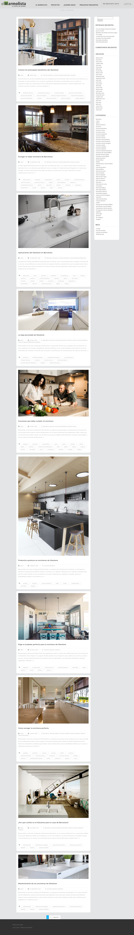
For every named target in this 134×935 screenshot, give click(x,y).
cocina (74, 275)
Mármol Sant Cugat (101, 176)
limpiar (65, 583)
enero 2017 (99, 110)
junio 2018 (98, 82)
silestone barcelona (51, 98)
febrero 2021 (99, 58)
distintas (82, 275)
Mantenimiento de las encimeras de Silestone (37, 883)
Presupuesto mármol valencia (104, 208)
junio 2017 (98, 102)
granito (66, 446)
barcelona (37, 179)
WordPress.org (100, 234)
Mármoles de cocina (101, 184)
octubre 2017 (99, 97)
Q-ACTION (23, 586)
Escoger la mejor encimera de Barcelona (35, 157)
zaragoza (98, 219)
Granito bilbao (99, 160)
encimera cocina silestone (75, 93)
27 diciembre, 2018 (34, 162)
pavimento (51, 281)
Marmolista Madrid (101, 189)
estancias (56, 278)
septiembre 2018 (100, 78)
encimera (67, 179)
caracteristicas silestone (44, 93)
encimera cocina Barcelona (45, 446)
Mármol (83, 733)
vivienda (60, 187)
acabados (25, 444)
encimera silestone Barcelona (62, 75)
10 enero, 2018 (33, 649)
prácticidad (78, 185)
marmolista (49, 185)
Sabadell (23, 847)
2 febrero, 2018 (33, 565)
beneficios (53, 275)
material (58, 185)
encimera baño (36, 667)
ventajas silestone (79, 98)
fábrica (65, 278)
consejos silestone (59, 93)
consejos (25, 583)
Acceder (98, 228)
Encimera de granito (101, 134)
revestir (34, 187)
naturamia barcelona (101, 199)
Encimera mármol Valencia (103, 141)
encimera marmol (25, 182)
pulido (84, 667)
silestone (73, 75)
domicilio (23, 278)
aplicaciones (26, 275)
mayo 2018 (99, 84)
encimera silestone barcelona (58, 95)
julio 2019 (98, 65)
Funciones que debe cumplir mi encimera (35, 421)
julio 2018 (98, 80)
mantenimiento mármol (27, 185)
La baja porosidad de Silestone (31, 335)
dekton (81, 444)
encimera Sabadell (101, 147)
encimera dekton (54, 733)
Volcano (49, 670)
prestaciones (71, 281)
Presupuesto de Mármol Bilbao (104, 204)
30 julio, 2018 (32, 340)
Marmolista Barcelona (102, 42)
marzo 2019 (99, 71)
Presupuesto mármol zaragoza (104, 210)
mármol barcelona (23, 735)
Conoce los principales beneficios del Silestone (38, 70)
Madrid (98, 162)
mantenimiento (75, 583)
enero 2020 (99, 61)
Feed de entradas (100, 230)
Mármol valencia (100, 178)
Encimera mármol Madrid (103, 139)
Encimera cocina (74, 162)
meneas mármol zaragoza (103, 195)
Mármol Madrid (100, 173)
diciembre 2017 (100, 93)
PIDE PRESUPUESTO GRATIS (111, 4)
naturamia (98, 197)
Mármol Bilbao (100, 169)
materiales (68, 185)
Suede (31, 670)
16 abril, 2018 (32, 426)
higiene (74, 446)
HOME (62, 10)
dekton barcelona (100, 124)
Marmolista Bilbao (101, 187)
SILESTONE (70, 10)
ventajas (66, 283)
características (48, 179)
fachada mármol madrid (102, 154)
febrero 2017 (99, 108)
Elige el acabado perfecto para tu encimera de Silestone (42, 644)
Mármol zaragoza (100, 180)
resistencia (57, 758)
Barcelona (49, 162)
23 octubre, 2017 (33, 828)
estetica (51, 182)
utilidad (58, 283)
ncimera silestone (78, 828)
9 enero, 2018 (32, 733)
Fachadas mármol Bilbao (102, 156)
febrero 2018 (99, 89)
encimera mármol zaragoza (103, 143)
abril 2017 (98, 104)
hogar (57, 583)
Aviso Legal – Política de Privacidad (22, 927)
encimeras (52, 755)
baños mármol (26, 179)
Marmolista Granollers (102, 40)
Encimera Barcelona (64, 162)
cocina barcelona (68, 357)
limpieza (32, 281)
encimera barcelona (79, 179)
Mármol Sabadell (100, 175)
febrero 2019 (99, 72)
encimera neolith (64, 733)
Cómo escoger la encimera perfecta (33, 728)
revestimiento (24, 187)
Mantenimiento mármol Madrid (104, 163)
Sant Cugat (99, 213)
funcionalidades (61, 182)
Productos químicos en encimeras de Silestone (38, 560)
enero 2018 (99, 91)
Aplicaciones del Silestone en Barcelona (35, 253)
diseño (58, 179)
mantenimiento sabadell (41, 845)
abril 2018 (98, 85)
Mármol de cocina (101, 171)
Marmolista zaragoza (101, 193)
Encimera (55, 162)
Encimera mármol (101, 137)
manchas (23, 758)
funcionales (75, 278)
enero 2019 (99, 74)
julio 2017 (98, 100)
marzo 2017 (99, 106)
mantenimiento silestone (77, 95)
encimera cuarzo (100, 132)
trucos (75, 758)
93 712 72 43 (127, 4)
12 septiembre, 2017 (34, 889)
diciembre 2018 (100, 76)
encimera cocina (48, 360)
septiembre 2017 (100, 98)
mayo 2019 (99, 67)
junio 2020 (99, 59)
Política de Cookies (18, 924)
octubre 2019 (99, 63)
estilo (58, 446)
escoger (76, 755)
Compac (72, 444)
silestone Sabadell (65, 98)
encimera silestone (48, 75)
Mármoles (98, 182)
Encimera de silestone (26, 95)
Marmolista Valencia (101, 191)
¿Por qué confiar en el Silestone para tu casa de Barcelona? (43, 822)
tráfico (51, 187)
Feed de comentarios (101, 232)
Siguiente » (56, 917)
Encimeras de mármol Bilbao (103, 152)
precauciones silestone (27, 98)
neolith (48, 758)
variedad (70, 449)
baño (35, 275)
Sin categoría (99, 217)
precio (41, 449)
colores (64, 444)
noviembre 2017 (100, 95)
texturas (40, 670)
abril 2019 (98, 69)
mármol (39, 185)
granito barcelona (100, 158)
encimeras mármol (39, 182)
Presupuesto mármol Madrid (103, 206)
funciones (72, 182)
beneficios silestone (28, 93)
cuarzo (98, 121)
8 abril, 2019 (32, 75)
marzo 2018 (99, 87)
